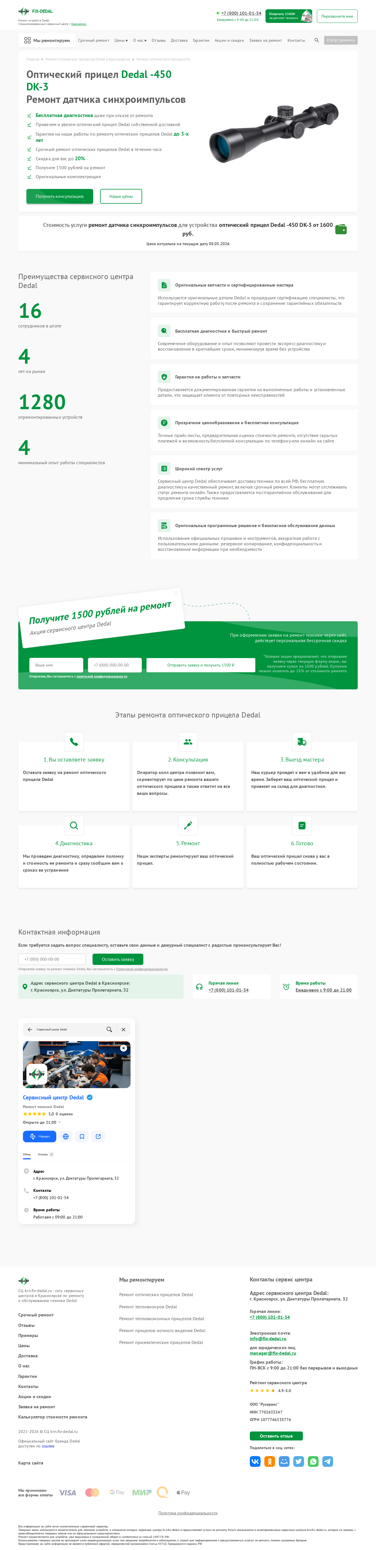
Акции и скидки (229, 40)
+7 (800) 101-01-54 (241, 13)
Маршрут (39, 1136)
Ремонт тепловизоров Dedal (148, 1306)
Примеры (28, 1335)
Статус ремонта (341, 40)
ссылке (48, 1446)
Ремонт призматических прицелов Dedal (161, 1342)
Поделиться (255, 1461)
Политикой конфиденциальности (142, 969)
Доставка (179, 40)
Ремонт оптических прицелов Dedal (156, 1294)
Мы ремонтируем (47, 40)
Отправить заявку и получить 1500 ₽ (200, 665)
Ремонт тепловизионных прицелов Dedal (162, 1318)
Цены (121, 40)
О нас (140, 40)
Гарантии (201, 40)
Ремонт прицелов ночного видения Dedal (162, 1330)
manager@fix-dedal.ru (273, 1353)
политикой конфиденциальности (102, 676)
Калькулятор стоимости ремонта (52, 1417)
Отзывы (159, 40)
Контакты (296, 40)
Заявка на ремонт (265, 40)
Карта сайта (30, 1463)
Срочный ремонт (93, 40)
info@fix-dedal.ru (268, 1338)
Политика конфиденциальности (188, 1513)
